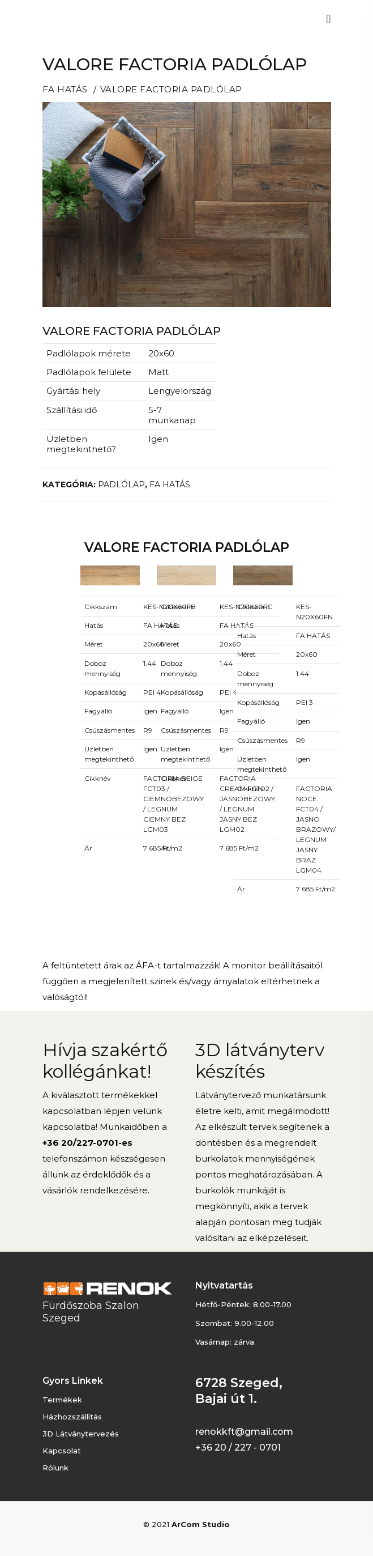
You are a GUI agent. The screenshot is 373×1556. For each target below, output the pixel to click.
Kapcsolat (61, 1450)
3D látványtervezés (80, 1433)
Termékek (62, 1399)
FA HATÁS (65, 89)
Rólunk (55, 1467)
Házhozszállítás (72, 1416)
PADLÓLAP (121, 484)
